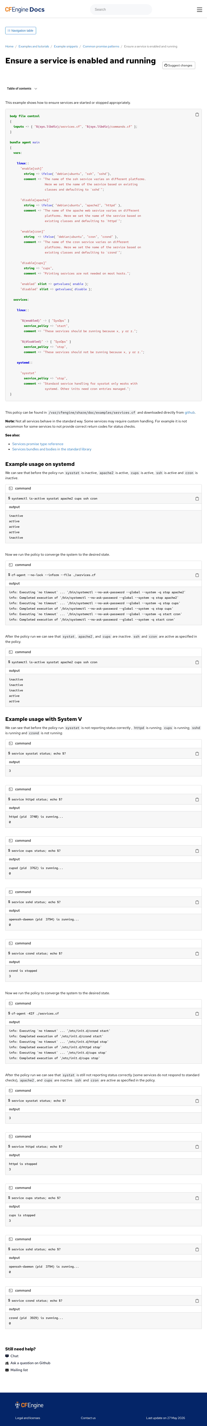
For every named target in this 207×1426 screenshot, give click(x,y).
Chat (11, 1356)
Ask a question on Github (27, 1363)
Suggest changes (178, 65)
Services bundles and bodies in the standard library (51, 449)
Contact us (88, 1418)
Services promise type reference (37, 444)
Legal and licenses (27, 1418)
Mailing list (16, 1370)
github (190, 412)
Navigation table (20, 30)
